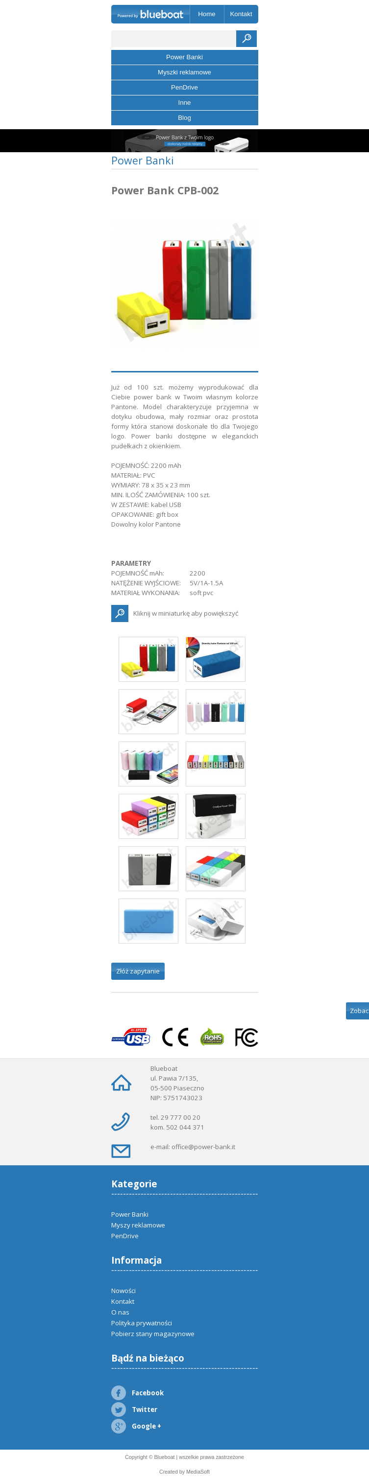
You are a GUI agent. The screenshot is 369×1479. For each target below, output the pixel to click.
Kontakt (241, 14)
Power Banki (184, 57)
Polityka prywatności (141, 1322)
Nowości (123, 1290)
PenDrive (184, 87)
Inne (184, 102)
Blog (184, 117)
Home (207, 14)
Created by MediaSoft (184, 1472)
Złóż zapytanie (138, 971)
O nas (120, 1312)
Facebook (137, 1393)
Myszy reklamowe (138, 1225)
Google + (136, 1426)
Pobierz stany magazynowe (153, 1333)
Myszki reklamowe (184, 72)
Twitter (134, 1409)
